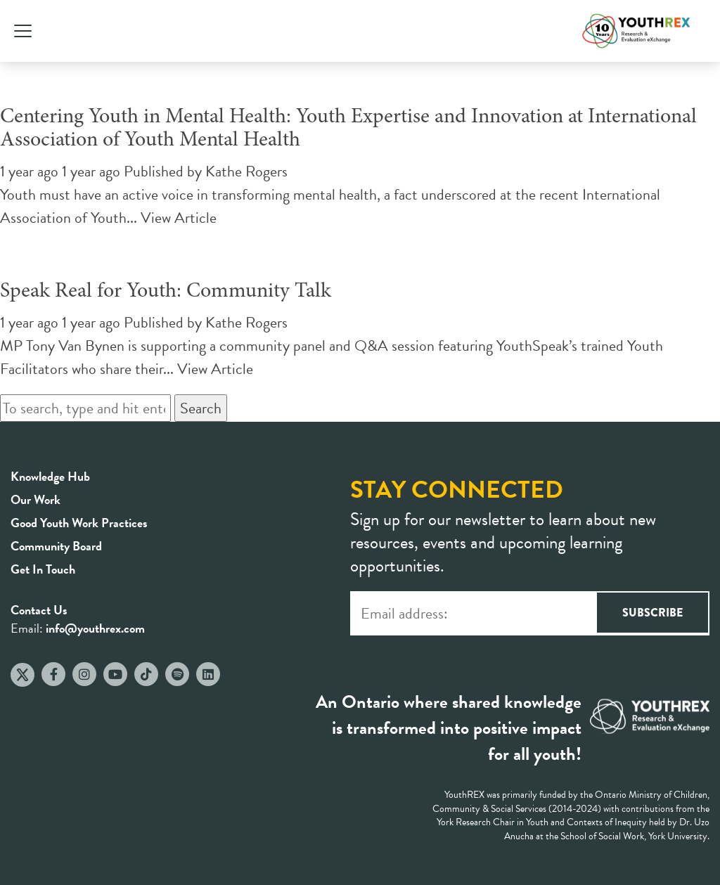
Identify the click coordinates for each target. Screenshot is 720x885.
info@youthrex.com (95, 628)
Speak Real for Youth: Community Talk (165, 291)
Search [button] (200, 408)
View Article (179, 217)
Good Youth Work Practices (79, 522)
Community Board (56, 545)
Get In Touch (43, 569)
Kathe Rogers (246, 171)
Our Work (35, 499)
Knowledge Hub (50, 476)
